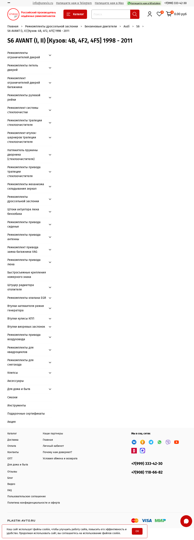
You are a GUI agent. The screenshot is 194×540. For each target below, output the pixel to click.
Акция (11, 421)
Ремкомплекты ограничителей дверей (23, 55)
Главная (12, 26)
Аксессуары (15, 381)
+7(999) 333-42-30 (175, 3)
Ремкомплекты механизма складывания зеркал (25, 186)
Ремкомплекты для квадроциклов (20, 350)
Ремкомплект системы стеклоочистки (22, 110)
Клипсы (12, 372)
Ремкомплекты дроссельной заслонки (51, 26)
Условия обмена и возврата (60, 458)
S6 (138, 26)
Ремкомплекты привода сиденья (24, 224)
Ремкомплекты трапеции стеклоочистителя (24, 123)
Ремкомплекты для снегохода (20, 362)
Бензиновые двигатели (101, 26)
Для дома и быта (18, 389)
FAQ (9, 490)
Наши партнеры (53, 433)
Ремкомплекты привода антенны (24, 237)
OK (137, 531)
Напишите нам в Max (109, 3)
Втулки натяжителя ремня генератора (25, 308)
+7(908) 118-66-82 (147, 472)
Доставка (12, 439)
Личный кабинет (53, 446)
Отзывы (12, 471)
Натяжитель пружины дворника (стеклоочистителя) (22, 154)
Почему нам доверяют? (57, 452)
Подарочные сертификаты (26, 413)
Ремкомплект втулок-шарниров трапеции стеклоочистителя (22, 137)
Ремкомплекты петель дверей (22, 68)
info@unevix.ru (43, 3)
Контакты (13, 452)
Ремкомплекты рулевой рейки (23, 97)
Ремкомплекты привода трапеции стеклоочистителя (24, 171)
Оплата (11, 446)
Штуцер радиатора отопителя (20, 287)
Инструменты (16, 405)
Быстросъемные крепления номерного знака (26, 275)
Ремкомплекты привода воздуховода (24, 337)
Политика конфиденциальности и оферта (33, 502)
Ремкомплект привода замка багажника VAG (22, 249)
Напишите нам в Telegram (74, 3)
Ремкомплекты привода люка (24, 262)
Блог (10, 478)
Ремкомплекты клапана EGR (26, 298)
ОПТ (9, 458)
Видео (11, 484)
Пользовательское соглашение (26, 496)
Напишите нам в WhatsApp (144, 3)
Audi (127, 26)
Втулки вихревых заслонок (26, 326)
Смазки (12, 397)
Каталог (75, 14)
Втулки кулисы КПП (20, 318)
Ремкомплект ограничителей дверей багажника (23, 82)
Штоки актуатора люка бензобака (23, 212)
